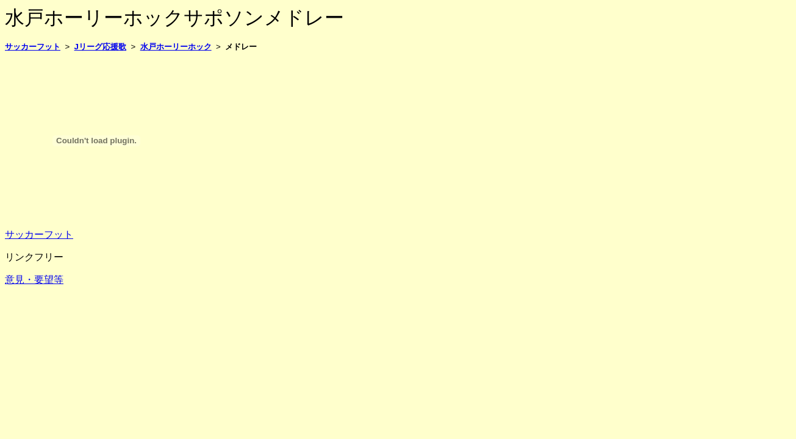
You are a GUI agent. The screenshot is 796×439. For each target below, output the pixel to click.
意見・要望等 (34, 279)
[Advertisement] (227, 89)
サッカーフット (39, 234)
